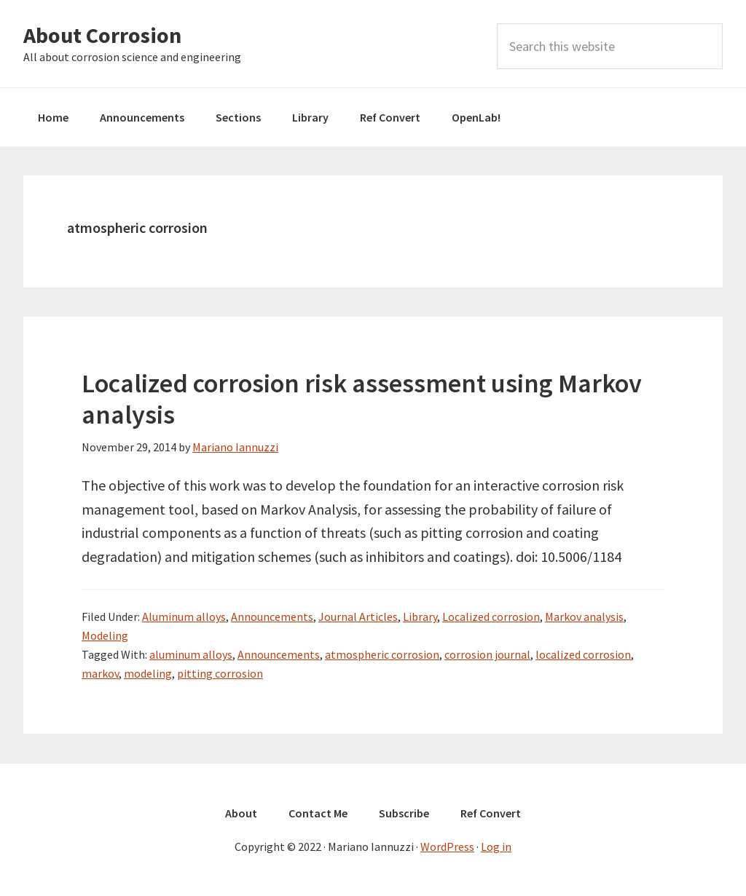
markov (100, 673)
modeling (148, 673)
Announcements (272, 616)
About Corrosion (102, 35)
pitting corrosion (220, 673)
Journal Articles (358, 616)
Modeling (105, 635)
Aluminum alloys (184, 616)
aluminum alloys (190, 654)
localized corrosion (583, 654)
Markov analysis (584, 616)
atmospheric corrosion (382, 654)
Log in (496, 846)
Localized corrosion (491, 616)
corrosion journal (487, 654)
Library (420, 616)
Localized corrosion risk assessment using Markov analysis (362, 399)
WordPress (447, 846)
